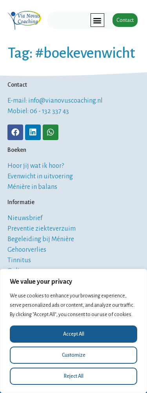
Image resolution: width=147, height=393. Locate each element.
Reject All (73, 376)
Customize (73, 355)
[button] (97, 20)
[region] (73, 331)
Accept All (73, 334)
